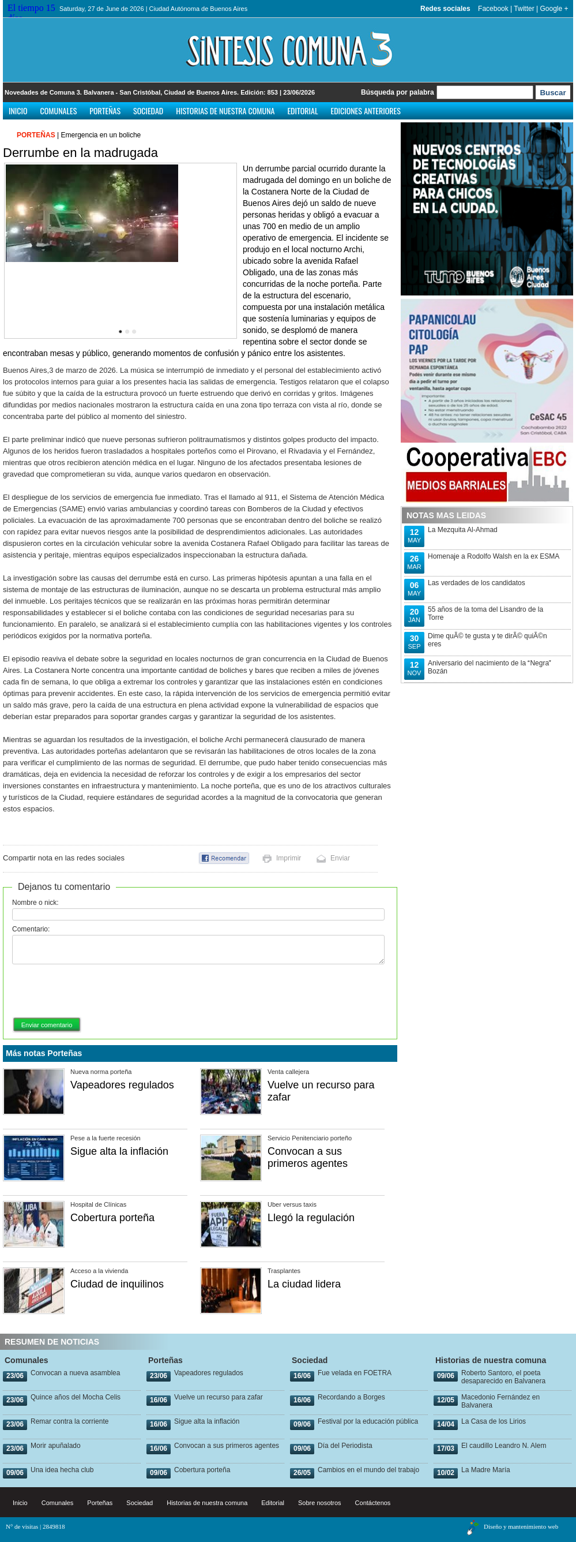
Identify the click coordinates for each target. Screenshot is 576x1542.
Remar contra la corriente (69, 1421)
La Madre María (485, 1470)
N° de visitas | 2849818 (35, 1526)
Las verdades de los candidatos (476, 583)
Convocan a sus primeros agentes (308, 1157)
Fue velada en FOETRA (354, 1373)
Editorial (302, 110)
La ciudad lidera (304, 1284)
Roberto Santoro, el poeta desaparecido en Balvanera (503, 1377)
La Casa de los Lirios (493, 1421)
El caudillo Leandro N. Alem (503, 1446)
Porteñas (105, 110)
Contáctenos (373, 1502)
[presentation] (99, 991)
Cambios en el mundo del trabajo (368, 1470)
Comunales (58, 110)
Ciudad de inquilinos (117, 1284)
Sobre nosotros (319, 1502)
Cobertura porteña (112, 1217)
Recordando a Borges (351, 1397)
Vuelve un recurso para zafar (218, 1397)
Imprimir (288, 858)
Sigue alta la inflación (119, 1151)
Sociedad (148, 110)
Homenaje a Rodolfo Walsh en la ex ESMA (493, 556)
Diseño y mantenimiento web (521, 1526)
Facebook (493, 9)
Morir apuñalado (56, 1446)
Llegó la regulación (311, 1217)
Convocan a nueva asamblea (75, 1373)
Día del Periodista (345, 1446)
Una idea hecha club (62, 1470)
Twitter (524, 9)
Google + (554, 9)
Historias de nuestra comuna (225, 110)
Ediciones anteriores (365, 110)
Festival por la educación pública (368, 1421)
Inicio (18, 110)
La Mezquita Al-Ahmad (463, 530)
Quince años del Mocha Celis (76, 1397)
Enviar (340, 858)
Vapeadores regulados (122, 1085)
